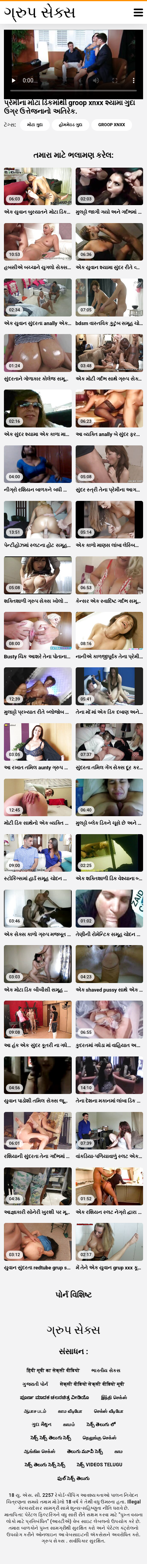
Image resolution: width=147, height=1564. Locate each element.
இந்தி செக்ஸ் (114, 1397)
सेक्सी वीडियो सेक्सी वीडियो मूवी (92, 1384)
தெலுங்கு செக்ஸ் (99, 1438)
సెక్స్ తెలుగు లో (101, 1424)
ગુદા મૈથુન (41, 1424)
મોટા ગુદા (35, 124)
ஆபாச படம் (35, 1411)
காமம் (69, 1424)
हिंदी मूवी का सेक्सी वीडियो (53, 1370)
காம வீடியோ (70, 1411)
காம (118, 1451)
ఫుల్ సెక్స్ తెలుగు (73, 1478)
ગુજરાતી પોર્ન (35, 1384)
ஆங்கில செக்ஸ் (39, 1451)
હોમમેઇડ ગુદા (70, 124)
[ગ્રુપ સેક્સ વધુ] (138, 12)
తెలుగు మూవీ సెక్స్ (85, 1451)
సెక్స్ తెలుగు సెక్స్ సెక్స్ (45, 1464)
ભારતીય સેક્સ (105, 1370)
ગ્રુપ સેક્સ (54, 1541)
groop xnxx (111, 124)
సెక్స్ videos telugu (99, 1464)
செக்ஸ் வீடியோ (108, 1411)
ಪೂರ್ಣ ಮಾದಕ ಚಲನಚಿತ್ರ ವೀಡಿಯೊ (54, 1397)
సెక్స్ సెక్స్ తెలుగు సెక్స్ (51, 1438)
